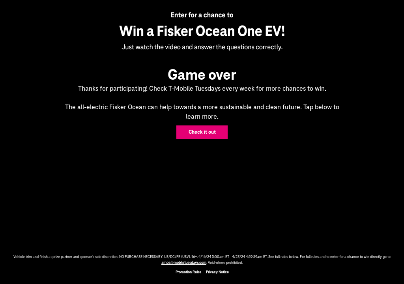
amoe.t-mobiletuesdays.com (183, 263)
